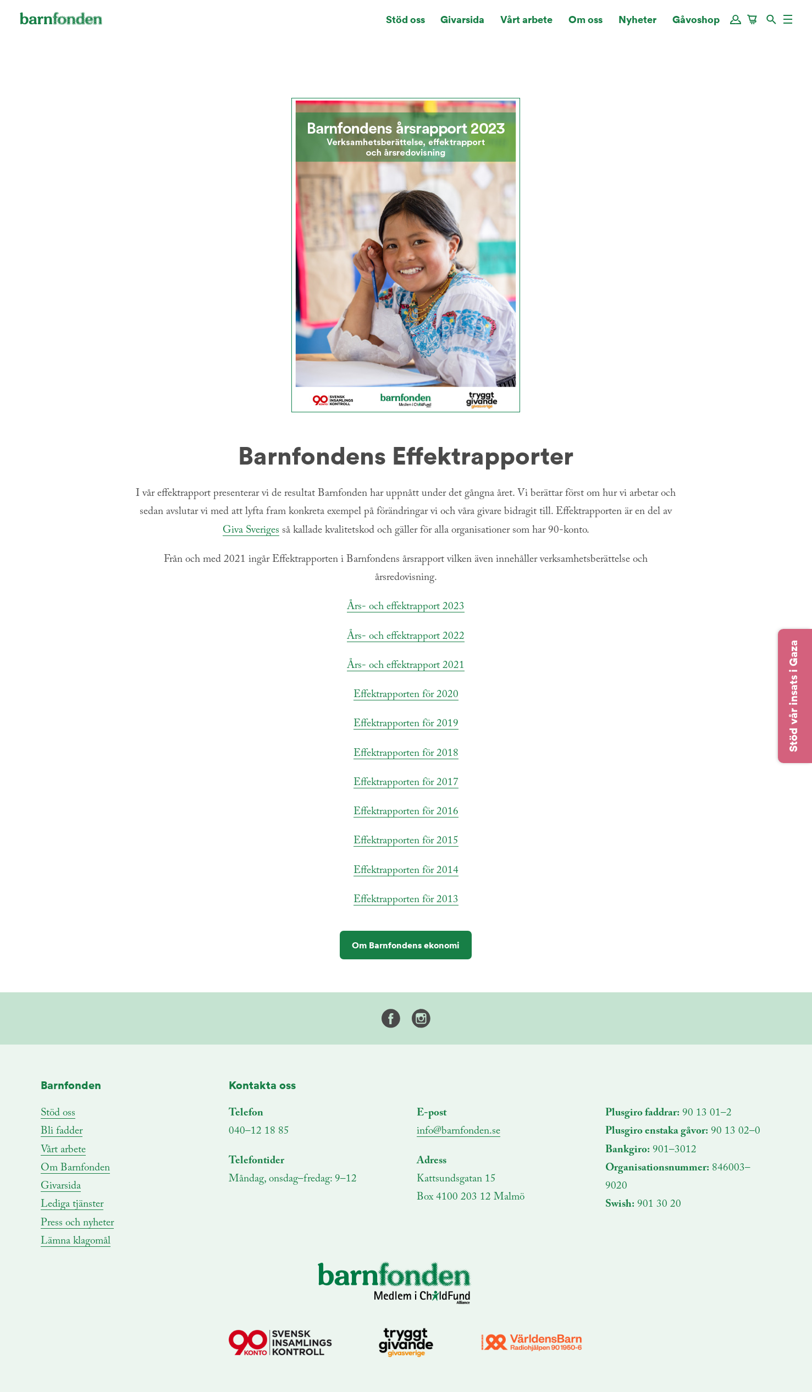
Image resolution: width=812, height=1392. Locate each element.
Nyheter (637, 24)
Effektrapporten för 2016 (406, 812)
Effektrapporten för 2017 (406, 782)
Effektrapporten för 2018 (406, 753)
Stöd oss (405, 24)
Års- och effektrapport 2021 (406, 665)
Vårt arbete (526, 24)
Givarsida (462, 24)
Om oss (585, 24)
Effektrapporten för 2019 (406, 724)
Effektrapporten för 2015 (406, 841)
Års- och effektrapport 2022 (406, 636)
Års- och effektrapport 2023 (406, 606)
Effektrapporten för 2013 (406, 899)
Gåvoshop (696, 24)
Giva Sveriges (251, 530)
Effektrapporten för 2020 (406, 694)
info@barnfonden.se (458, 1131)
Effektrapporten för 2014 (406, 870)
